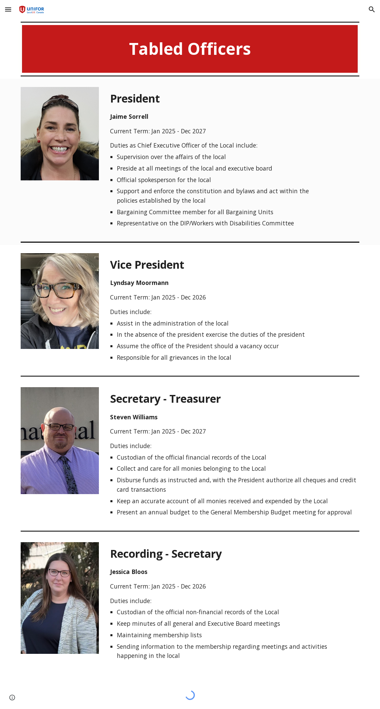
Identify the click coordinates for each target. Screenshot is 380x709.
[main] (190, 49)
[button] (8, 9)
